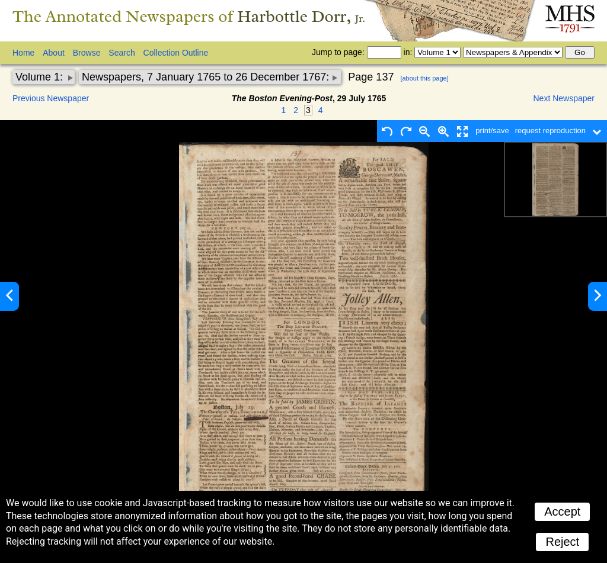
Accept (562, 511)
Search (121, 52)
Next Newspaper (564, 98)
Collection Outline (176, 52)
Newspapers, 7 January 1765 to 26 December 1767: (207, 77)
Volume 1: (40, 77)
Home (23, 52)
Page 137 (371, 77)
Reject (562, 541)
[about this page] (424, 78)
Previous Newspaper (50, 98)
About (54, 52)
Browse (87, 52)
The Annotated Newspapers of (188, 16)
